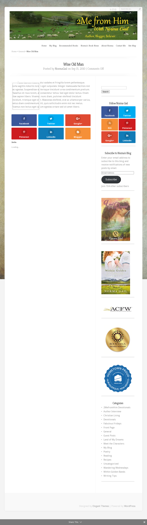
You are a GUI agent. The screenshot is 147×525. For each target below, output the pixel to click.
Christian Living (112, 415)
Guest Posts (109, 435)
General (21, 51)
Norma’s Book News (90, 45)
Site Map (132, 45)
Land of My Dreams (113, 439)
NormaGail (61, 69)
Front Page (109, 427)
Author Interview (112, 411)
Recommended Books (68, 45)
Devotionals (110, 419)
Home (44, 45)
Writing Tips (110, 475)
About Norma (107, 45)
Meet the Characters (114, 443)
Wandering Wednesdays (116, 467)
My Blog (53, 45)
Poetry (107, 451)
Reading (108, 455)
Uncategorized (111, 463)
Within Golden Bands (114, 471)
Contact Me (121, 45)
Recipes (107, 459)
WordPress (129, 506)
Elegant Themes (101, 506)
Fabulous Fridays (112, 423)
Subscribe (111, 179)
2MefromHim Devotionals (117, 407)
